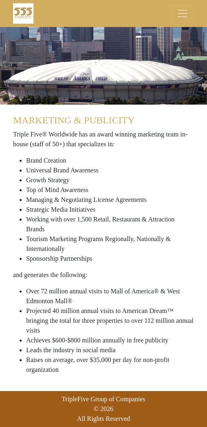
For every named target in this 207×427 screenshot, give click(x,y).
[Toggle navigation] (182, 13)
